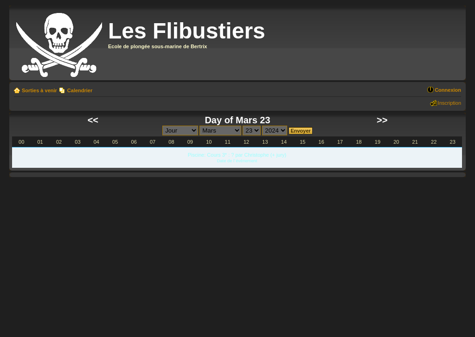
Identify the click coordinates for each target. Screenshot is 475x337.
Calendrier (79, 90)
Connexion (448, 90)
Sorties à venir (39, 90)
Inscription (449, 103)
